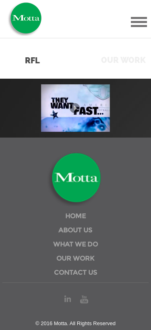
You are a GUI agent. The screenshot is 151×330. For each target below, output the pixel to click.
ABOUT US (75, 230)
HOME (75, 216)
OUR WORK (75, 258)
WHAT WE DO (75, 244)
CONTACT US (75, 272)
